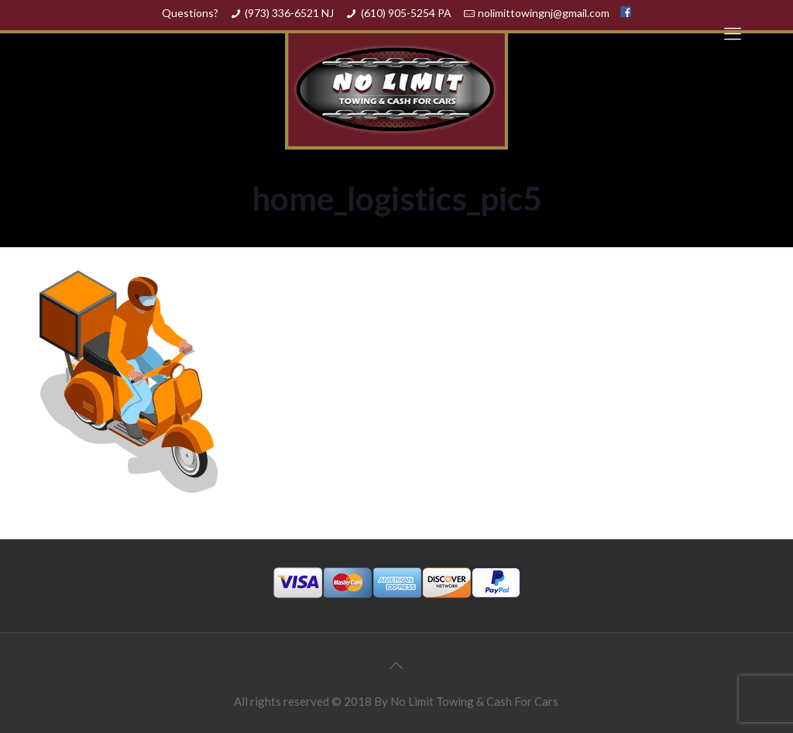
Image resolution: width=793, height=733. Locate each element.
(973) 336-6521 (282, 12)
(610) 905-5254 (398, 12)
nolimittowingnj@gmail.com (543, 12)
